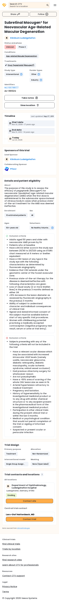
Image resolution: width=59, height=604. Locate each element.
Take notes (30, 97)
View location (29, 105)
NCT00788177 (11, 87)
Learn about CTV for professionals (20, 565)
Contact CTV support (13, 575)
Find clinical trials (11, 543)
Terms (5, 591)
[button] (21, 56)
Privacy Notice (9, 586)
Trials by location (11, 549)
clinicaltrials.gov (23, 528)
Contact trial (29, 519)
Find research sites (12, 559)
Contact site (29, 501)
